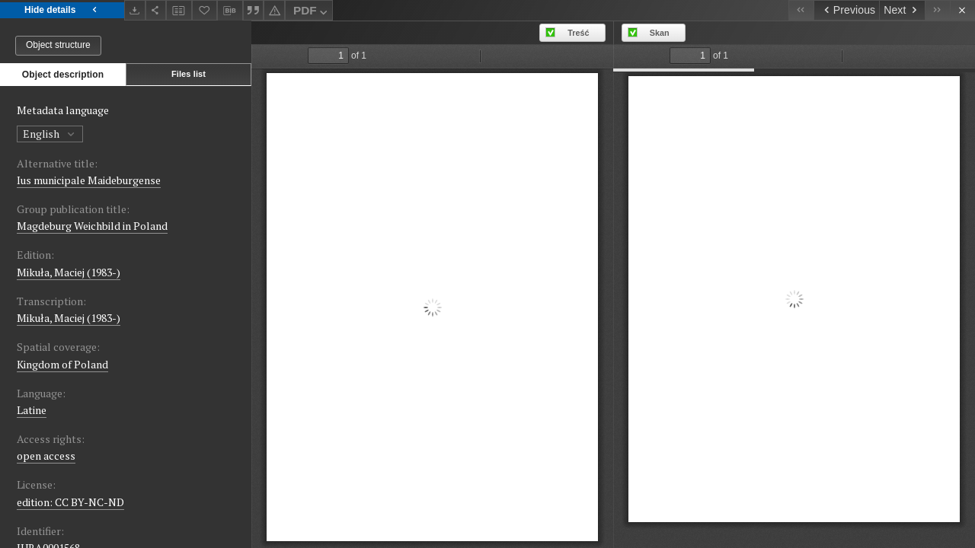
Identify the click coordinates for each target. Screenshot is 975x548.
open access (46, 455)
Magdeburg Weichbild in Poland (92, 225)
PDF (312, 12)
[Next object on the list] (902, 10)
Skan (660, 32)
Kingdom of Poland (62, 364)
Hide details (62, 10)
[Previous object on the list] (846, 10)
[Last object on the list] (937, 10)
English (50, 133)
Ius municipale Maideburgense (89, 180)
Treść (578, 32)
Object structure (58, 45)
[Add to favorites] (205, 10)
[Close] (962, 10)
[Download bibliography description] (230, 10)
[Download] (134, 10)
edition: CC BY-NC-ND (70, 502)
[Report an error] (274, 10)
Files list (188, 73)
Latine (31, 410)
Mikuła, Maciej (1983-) (68, 272)
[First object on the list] (801, 10)
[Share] (156, 10)
